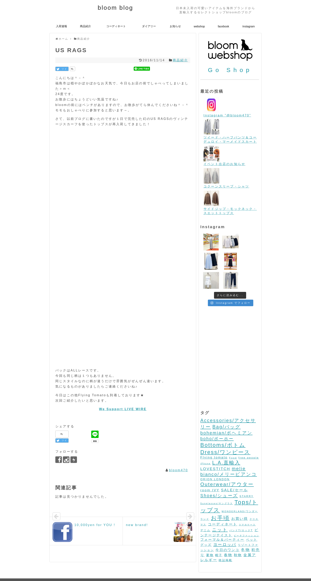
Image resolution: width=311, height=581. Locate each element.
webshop (199, 26)
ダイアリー (149, 26)
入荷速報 (61, 26)
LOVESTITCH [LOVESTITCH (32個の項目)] (215, 450)
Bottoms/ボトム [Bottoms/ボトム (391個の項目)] (223, 426)
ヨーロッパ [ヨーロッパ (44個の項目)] (224, 525)
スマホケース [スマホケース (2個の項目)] (247, 505)
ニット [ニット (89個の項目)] (220, 510)
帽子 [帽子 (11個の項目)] (218, 536)
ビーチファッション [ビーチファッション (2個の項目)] (246, 516)
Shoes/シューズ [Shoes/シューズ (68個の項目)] (219, 476)
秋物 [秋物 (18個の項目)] (238, 536)
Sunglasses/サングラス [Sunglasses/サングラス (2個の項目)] (216, 484)
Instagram (248, 26)
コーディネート (116, 26)
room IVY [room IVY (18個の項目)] (210, 471)
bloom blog (115, 7)
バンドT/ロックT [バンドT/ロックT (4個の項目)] (241, 511)
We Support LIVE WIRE (123, 409)
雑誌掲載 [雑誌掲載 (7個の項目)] (225, 541)
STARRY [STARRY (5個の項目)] (247, 477)
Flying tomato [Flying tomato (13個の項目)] (214, 438)
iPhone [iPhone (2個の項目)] (205, 444)
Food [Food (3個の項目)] (233, 438)
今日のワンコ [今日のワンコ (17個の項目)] (227, 531)
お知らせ (175, 26)
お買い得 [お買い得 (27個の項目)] (239, 499)
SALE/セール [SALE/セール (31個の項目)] (234, 471)
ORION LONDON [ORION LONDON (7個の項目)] (215, 460)
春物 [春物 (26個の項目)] (228, 536)
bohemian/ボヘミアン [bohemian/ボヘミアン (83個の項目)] (226, 413)
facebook (223, 26)
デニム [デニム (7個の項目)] (205, 511)
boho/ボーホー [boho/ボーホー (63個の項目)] (217, 419)
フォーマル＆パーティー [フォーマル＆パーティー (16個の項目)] (222, 520)
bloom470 (178, 470)
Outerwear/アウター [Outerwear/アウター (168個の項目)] (227, 465)
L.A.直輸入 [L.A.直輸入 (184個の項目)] (226, 443)
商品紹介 (85, 26)
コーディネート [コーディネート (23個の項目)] (222, 505)
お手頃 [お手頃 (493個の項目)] (220, 499)
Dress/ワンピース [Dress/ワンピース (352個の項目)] (225, 433)
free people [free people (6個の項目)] (248, 438)
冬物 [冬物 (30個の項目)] (245, 531)
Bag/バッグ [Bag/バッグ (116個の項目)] (226, 407)
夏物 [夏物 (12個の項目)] (210, 536)
